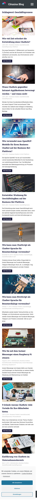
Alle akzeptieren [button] (17, 482)
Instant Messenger (27, 366)
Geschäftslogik (28, 258)
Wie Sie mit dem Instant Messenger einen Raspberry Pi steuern (17, 358)
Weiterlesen (7, 61)
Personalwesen (17, 420)
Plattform (15, 47)
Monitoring (5, 368)
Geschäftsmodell (24, 45)
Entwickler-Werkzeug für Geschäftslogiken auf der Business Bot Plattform (15, 202)
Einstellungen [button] (17, 494)
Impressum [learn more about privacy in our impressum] (6, 476)
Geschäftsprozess (7, 47)
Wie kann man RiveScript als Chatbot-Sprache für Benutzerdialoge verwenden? (17, 303)
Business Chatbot (14, 45)
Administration (15, 364)
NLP (22, 157)
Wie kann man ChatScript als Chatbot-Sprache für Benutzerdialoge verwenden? (17, 252)
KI (20, 157)
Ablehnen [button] (17, 488)
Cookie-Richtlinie (27, 473)
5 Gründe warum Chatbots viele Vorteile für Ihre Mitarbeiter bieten (18, 411)
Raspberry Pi (12, 368)
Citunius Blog (16, 4)
